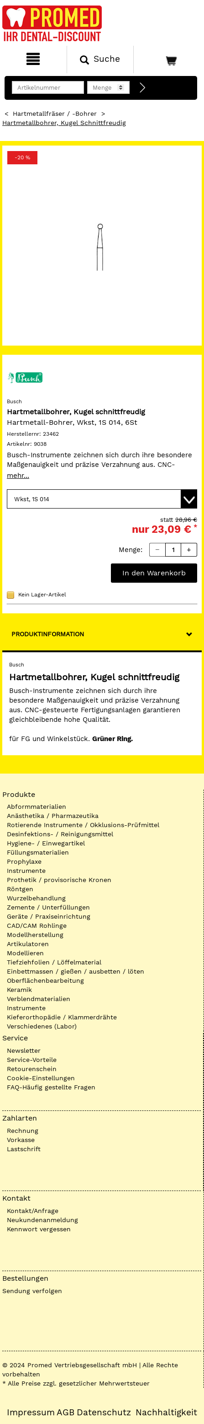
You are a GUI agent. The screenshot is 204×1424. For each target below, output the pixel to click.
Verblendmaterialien (38, 998)
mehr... (18, 475)
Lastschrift (24, 1149)
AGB (65, 1413)
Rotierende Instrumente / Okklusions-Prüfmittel (83, 824)
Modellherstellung (35, 934)
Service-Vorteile (32, 1059)
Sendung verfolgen (32, 1290)
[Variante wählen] (102, 499)
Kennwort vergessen (39, 1229)
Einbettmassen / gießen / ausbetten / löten (75, 971)
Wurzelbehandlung (36, 898)
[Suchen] (100, 59)
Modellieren (25, 953)
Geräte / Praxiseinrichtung (48, 916)
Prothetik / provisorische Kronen (59, 879)
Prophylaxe (24, 861)
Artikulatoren (28, 944)
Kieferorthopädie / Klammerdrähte (62, 1017)
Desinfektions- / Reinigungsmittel (60, 834)
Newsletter (24, 1050)
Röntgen (20, 889)
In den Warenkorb (154, 573)
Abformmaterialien (36, 806)
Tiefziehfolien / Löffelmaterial (54, 962)
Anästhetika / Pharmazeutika (53, 815)
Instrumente (26, 870)
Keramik (19, 989)
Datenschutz (104, 1413)
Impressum (31, 1413)
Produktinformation (47, 634)
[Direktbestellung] (143, 87)
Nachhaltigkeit (166, 1413)
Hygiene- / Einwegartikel (46, 843)
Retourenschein (32, 1068)
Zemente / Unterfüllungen (48, 907)
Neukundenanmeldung (42, 1220)
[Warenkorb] (168, 59)
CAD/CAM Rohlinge (37, 925)
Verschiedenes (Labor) (42, 1026)
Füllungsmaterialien (38, 852)
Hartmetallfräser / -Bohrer (55, 113)
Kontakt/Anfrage (32, 1210)
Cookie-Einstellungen (41, 1078)
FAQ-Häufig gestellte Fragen (51, 1087)
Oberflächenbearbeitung (45, 980)
